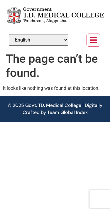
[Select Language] (38, 40)
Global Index (74, 112)
